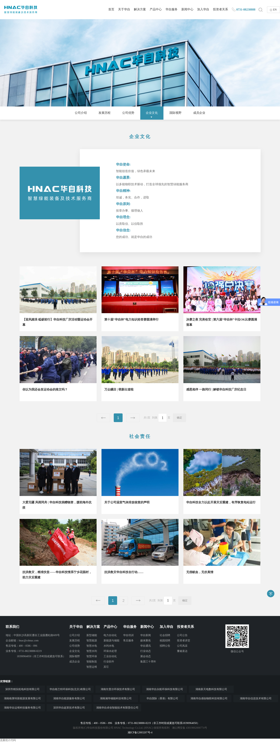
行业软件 (109, 661)
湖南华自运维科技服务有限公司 (22, 707)
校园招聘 (165, 640)
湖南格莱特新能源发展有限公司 (22, 698)
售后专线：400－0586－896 (21, 645)
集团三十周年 (148, 661)
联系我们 (12, 627)
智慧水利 (91, 651)
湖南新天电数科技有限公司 (211, 689)
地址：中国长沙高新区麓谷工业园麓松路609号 (33, 635)
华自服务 (172, 9)
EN (275, 9)
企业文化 (152, 112)
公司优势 (128, 112)
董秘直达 (182, 651)
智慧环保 (91, 656)
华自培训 (128, 635)
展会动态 (145, 656)
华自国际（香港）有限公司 (162, 698)
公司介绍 (81, 112)
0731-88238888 (245, 9)
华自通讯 (145, 645)
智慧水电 (91, 645)
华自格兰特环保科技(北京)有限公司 (70, 689)
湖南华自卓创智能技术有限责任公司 (117, 707)
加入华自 (203, 9)
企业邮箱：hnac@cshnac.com (22, 640)
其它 (106, 666)
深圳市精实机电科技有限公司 (22, 689)
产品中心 (156, 9)
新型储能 (91, 635)
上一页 (103, 417)
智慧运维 (91, 666)
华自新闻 (145, 635)
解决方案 (140, 9)
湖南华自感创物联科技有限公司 (209, 698)
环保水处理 (110, 651)
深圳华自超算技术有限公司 (69, 707)
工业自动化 (110, 656)
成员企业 (199, 112)
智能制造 (91, 661)
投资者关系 (220, 9)
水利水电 (109, 645)
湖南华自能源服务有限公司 (69, 698)
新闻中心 (187, 9)
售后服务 (128, 640)
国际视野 (175, 112)
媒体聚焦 (145, 640)
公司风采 (182, 645)
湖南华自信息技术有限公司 (256, 698)
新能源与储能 (111, 640)
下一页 (133, 417)
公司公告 (182, 635)
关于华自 (124, 9)
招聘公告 (165, 645)
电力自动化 (110, 635)
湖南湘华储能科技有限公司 (116, 698)
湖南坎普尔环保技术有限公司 (118, 689)
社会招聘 (165, 635)
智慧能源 (91, 640)
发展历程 (104, 112)
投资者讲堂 (183, 640)
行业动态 (145, 651)
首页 (111, 9)
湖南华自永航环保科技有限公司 (164, 689)
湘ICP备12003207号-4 (140, 732)
